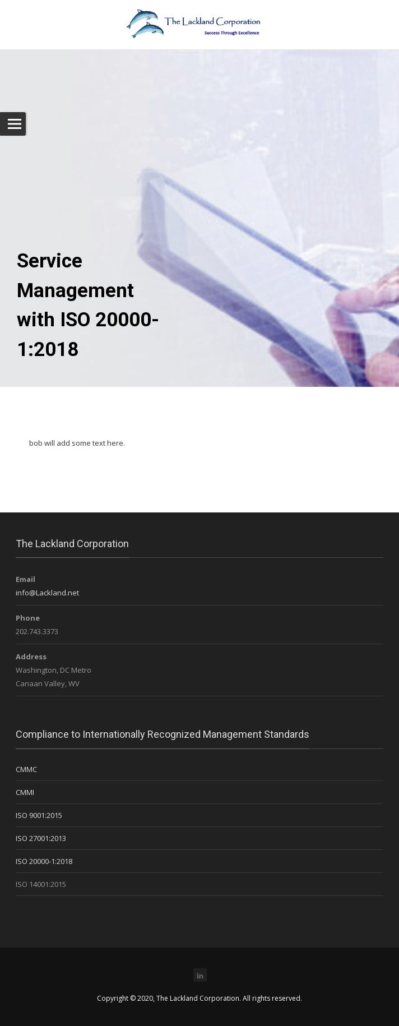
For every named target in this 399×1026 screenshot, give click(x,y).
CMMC (26, 769)
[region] (199, 193)
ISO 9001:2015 (39, 815)
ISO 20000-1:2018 (44, 861)
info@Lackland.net (47, 593)
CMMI (25, 792)
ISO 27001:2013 (41, 838)
